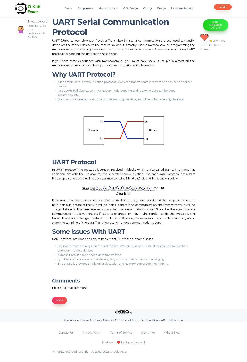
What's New (172, 332)
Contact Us (66, 332)
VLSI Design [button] (130, 8)
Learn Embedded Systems (215, 25)
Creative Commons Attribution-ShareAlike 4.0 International (143, 320)
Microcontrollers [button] (108, 8)
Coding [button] (147, 8)
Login (222, 7)
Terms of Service (121, 332)
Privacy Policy (92, 332)
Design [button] (161, 8)
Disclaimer (148, 332)
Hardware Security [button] (182, 8)
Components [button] (85, 8)
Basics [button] (68, 8)
